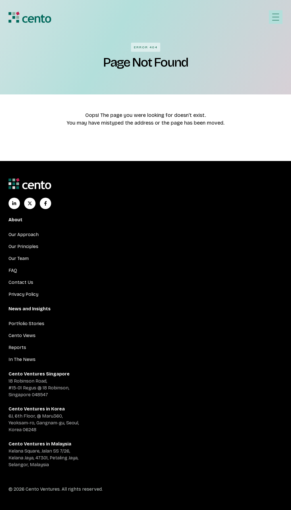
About (15, 219)
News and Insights (30, 308)
